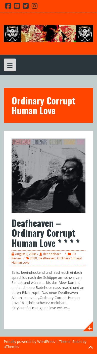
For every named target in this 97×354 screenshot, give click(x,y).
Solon (77, 341)
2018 (33, 258)
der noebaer (52, 254)
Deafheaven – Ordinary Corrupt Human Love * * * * (46, 232)
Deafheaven (47, 258)
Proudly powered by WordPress (29, 341)
